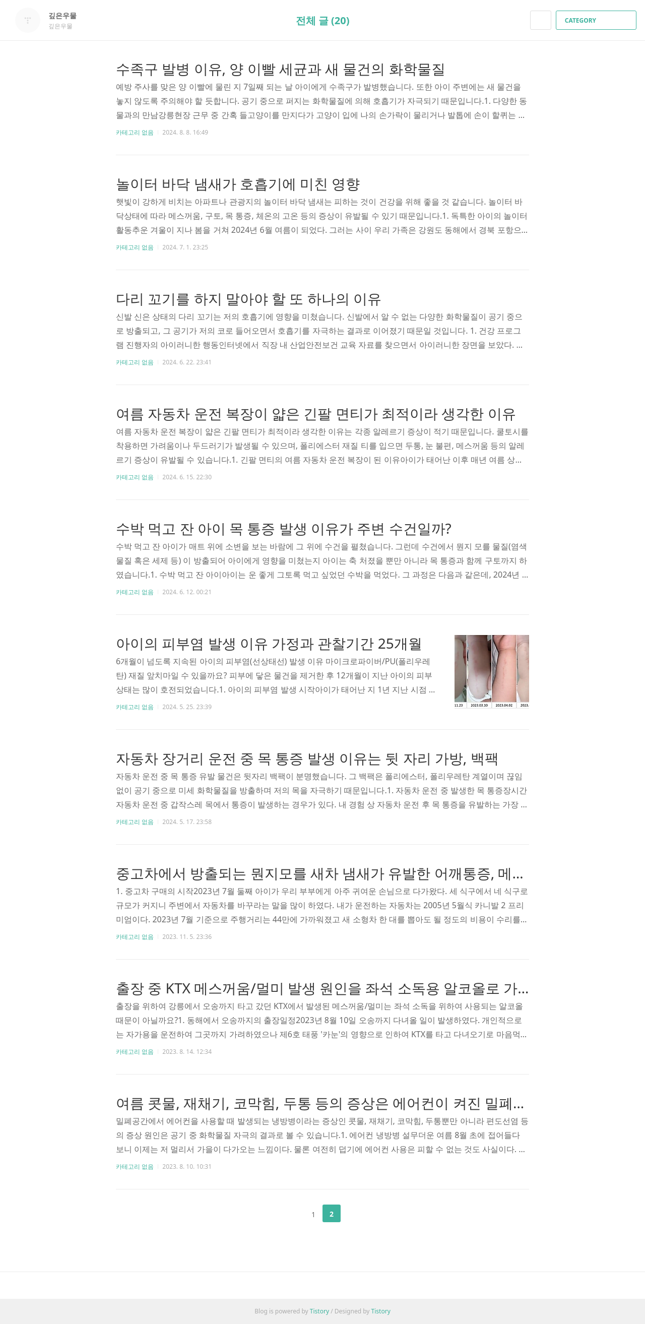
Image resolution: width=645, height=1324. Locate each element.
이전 (288, 1214)
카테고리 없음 (135, 132)
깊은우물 (67, 15)
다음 (357, 1214)
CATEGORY (597, 20)
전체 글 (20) (323, 20)
